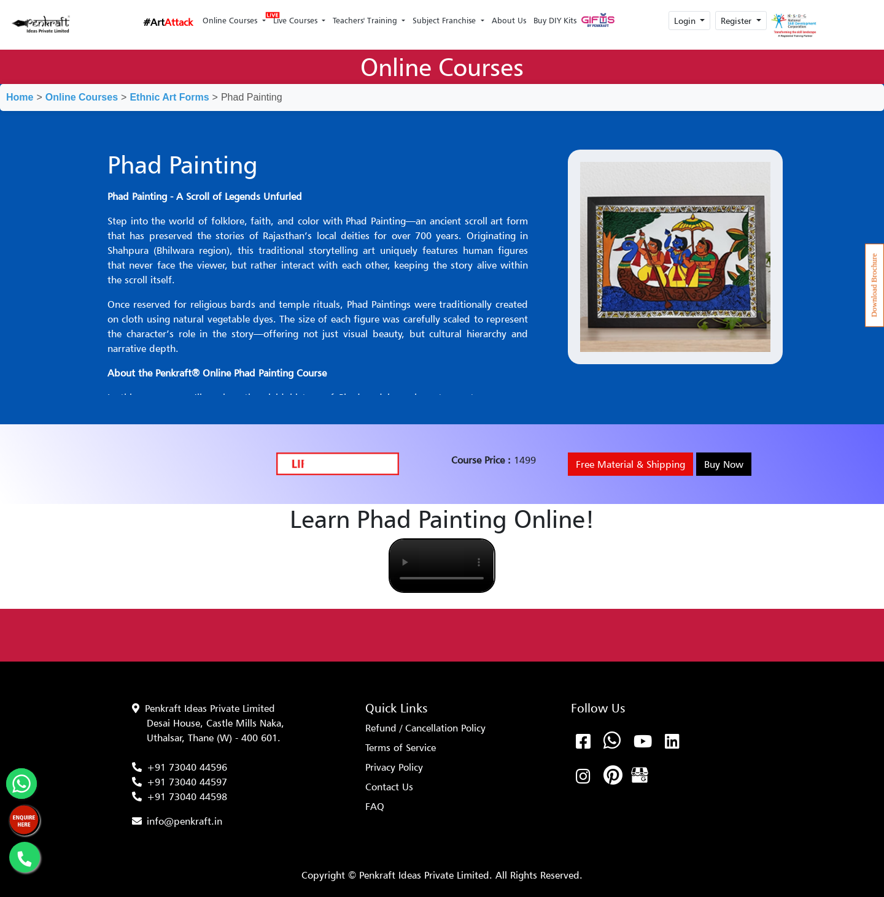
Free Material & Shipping (630, 464)
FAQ (374, 806)
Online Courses (231, 20)
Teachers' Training (366, 20)
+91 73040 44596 (187, 767)
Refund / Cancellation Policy (425, 728)
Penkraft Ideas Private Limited (210, 708)
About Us (509, 20)
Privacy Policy (394, 767)
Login (686, 20)
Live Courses (294, 17)
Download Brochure (874, 285)
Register (737, 20)
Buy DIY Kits (554, 20)
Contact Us (389, 787)
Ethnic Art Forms (169, 97)
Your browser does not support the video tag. (442, 565)
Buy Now (723, 464)
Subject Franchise (445, 20)
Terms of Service (400, 747)
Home (19, 97)
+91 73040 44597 (187, 782)
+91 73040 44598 (187, 796)
